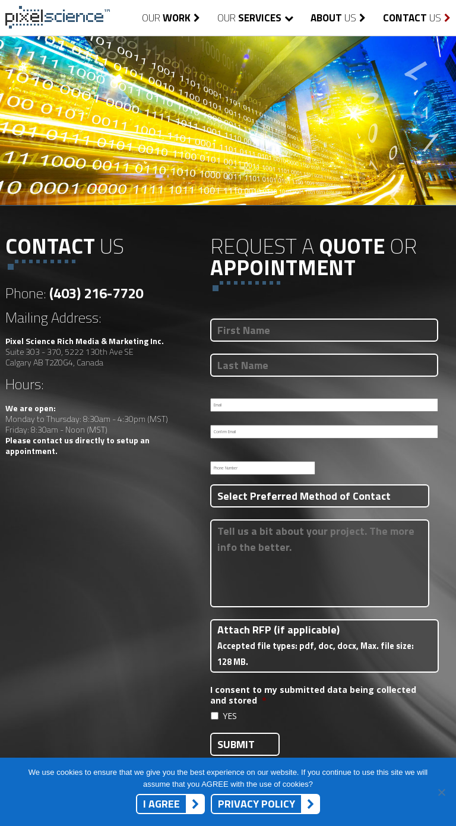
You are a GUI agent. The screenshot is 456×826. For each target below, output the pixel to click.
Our (171, 18)
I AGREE (161, 804)
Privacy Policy (256, 804)
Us (338, 18)
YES (230, 715)
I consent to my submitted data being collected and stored (313, 695)
